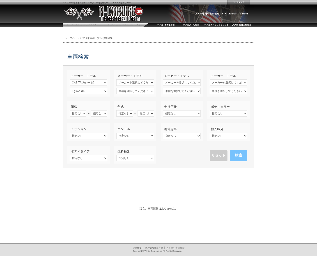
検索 (238, 155)
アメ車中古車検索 (175, 248)
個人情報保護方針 (154, 248)
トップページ (72, 38)
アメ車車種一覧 (91, 38)
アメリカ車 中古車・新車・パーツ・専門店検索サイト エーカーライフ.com (97, 3)
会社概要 (137, 248)
